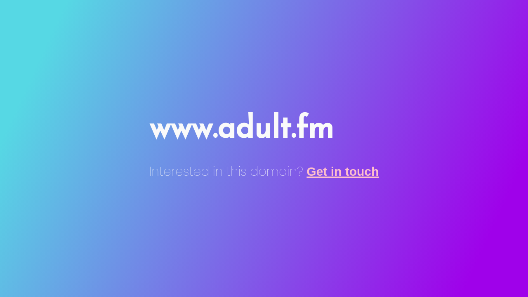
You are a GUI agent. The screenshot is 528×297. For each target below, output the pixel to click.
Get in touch (342, 171)
